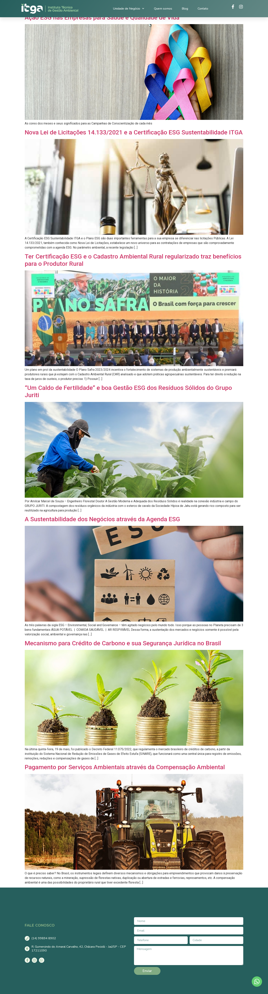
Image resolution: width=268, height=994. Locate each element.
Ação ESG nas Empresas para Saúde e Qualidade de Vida (102, 17)
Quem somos (163, 9)
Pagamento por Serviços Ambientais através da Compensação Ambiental (125, 767)
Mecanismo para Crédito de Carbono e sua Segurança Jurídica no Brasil (123, 643)
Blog (185, 9)
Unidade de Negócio (128, 8)
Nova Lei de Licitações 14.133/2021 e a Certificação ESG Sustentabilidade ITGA (134, 132)
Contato (203, 9)
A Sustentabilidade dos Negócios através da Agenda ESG (102, 519)
